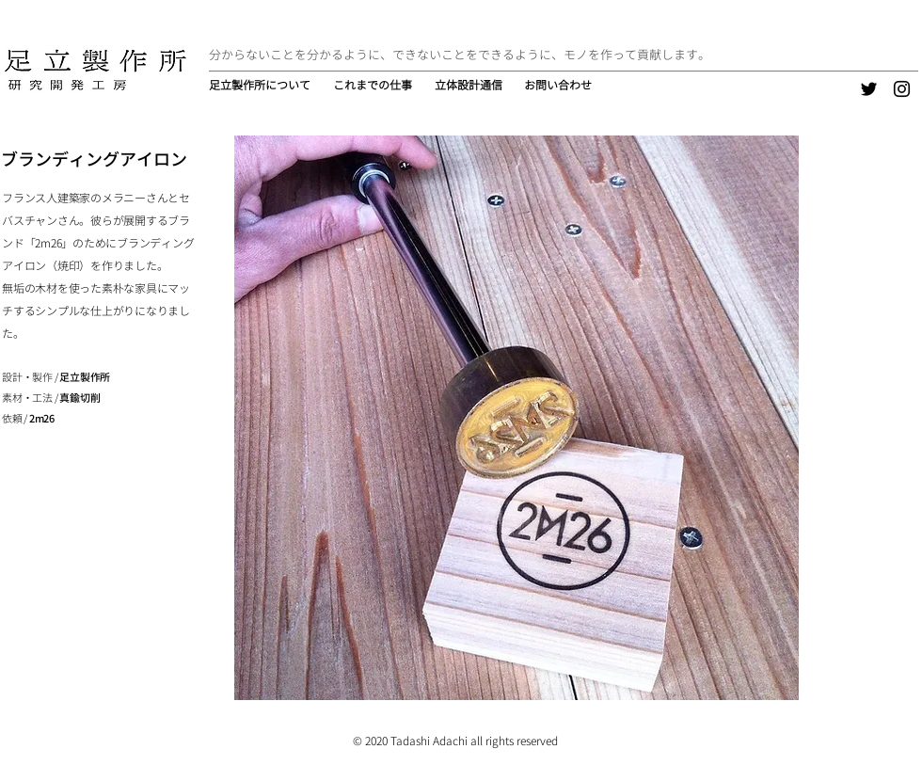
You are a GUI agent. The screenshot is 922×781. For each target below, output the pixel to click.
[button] (374, 85)
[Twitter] (869, 89)
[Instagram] (902, 89)
